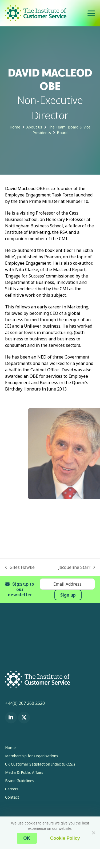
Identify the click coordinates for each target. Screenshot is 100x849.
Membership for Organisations (31, 755)
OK (26, 838)
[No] (93, 832)
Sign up (68, 595)
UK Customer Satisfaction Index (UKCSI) (40, 764)
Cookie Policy (65, 838)
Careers (11, 788)
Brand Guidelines (19, 780)
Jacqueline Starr (76, 567)
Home (10, 747)
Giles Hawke (20, 567)
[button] (91, 13)
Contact (12, 797)
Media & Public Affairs (24, 772)
